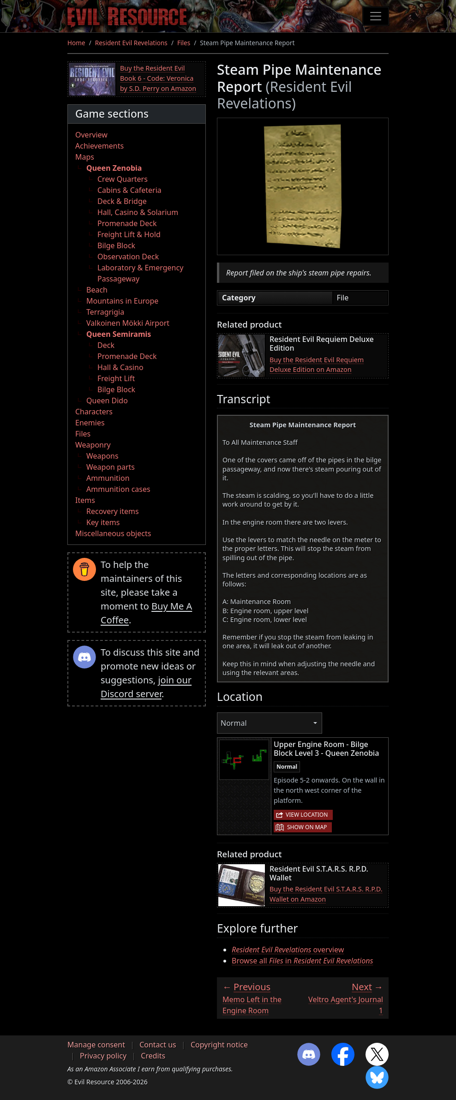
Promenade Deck (126, 223)
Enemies (90, 423)
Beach (97, 290)
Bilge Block (116, 245)
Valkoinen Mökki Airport (127, 323)
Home (76, 42)
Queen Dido (107, 400)
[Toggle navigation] (376, 16)
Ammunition (108, 478)
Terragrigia (105, 312)
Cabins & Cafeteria (129, 190)
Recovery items (112, 511)
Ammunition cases (118, 489)
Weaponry (93, 445)
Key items (103, 522)
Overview (91, 135)
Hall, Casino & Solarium (137, 212)
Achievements (99, 146)
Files (183, 42)
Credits (153, 1056)
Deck (105, 345)
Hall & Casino (120, 367)
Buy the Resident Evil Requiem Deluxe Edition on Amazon (317, 364)
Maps (84, 157)
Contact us (157, 1045)
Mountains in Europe (122, 301)
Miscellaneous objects (113, 533)
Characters (94, 412)
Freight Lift (116, 378)
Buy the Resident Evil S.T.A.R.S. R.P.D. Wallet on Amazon (326, 894)
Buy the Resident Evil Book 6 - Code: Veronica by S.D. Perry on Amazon (158, 78)
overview (288, 950)
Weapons (102, 456)
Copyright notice (219, 1045)
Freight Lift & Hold (129, 234)
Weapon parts (110, 467)
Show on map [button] (307, 827)
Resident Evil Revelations (131, 42)
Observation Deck (128, 256)
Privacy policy (103, 1056)
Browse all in (302, 961)
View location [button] (307, 815)
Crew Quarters (122, 179)
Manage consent (96, 1045)
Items (85, 500)
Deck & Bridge (122, 201)
